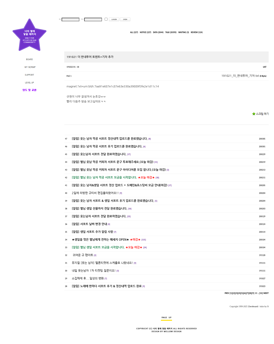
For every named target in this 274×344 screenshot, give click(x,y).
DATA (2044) (158, 32)
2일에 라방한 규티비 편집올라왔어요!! (95, 193)
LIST (264, 67)
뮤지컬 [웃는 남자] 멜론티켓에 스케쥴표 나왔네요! (102, 262)
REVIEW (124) (197, 32)
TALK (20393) (170, 32)
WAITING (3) (183, 32)
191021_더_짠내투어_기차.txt (243, 75)
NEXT (265, 293)
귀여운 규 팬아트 (82, 255)
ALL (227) (134, 32)
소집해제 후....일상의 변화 (88, 278)
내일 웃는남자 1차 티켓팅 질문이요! (94, 270)
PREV (227, 293)
